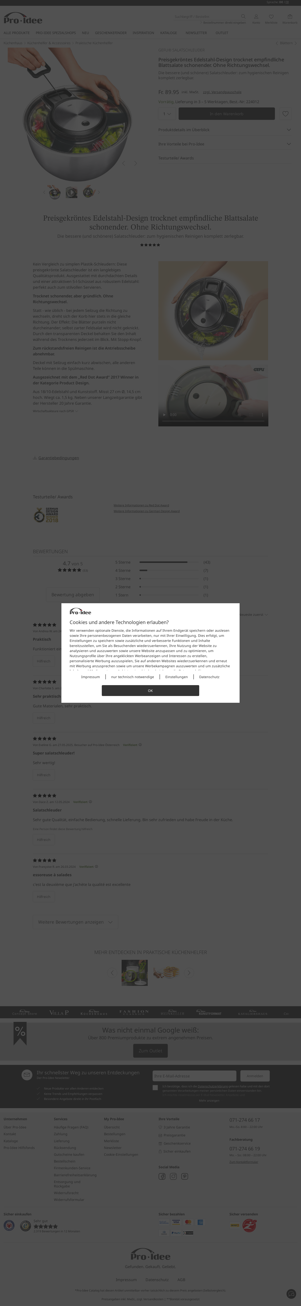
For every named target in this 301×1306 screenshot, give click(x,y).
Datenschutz (209, 677)
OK (150, 690)
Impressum (90, 677)
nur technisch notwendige (132, 677)
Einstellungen (176, 677)
